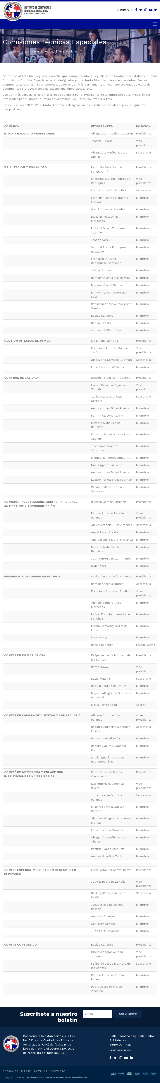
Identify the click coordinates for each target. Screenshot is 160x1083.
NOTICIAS (40, 1071)
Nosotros (21, 51)
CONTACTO (57, 1071)
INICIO (122, 10)
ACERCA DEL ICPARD (17, 1071)
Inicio (7, 51)
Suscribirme (128, 1013)
